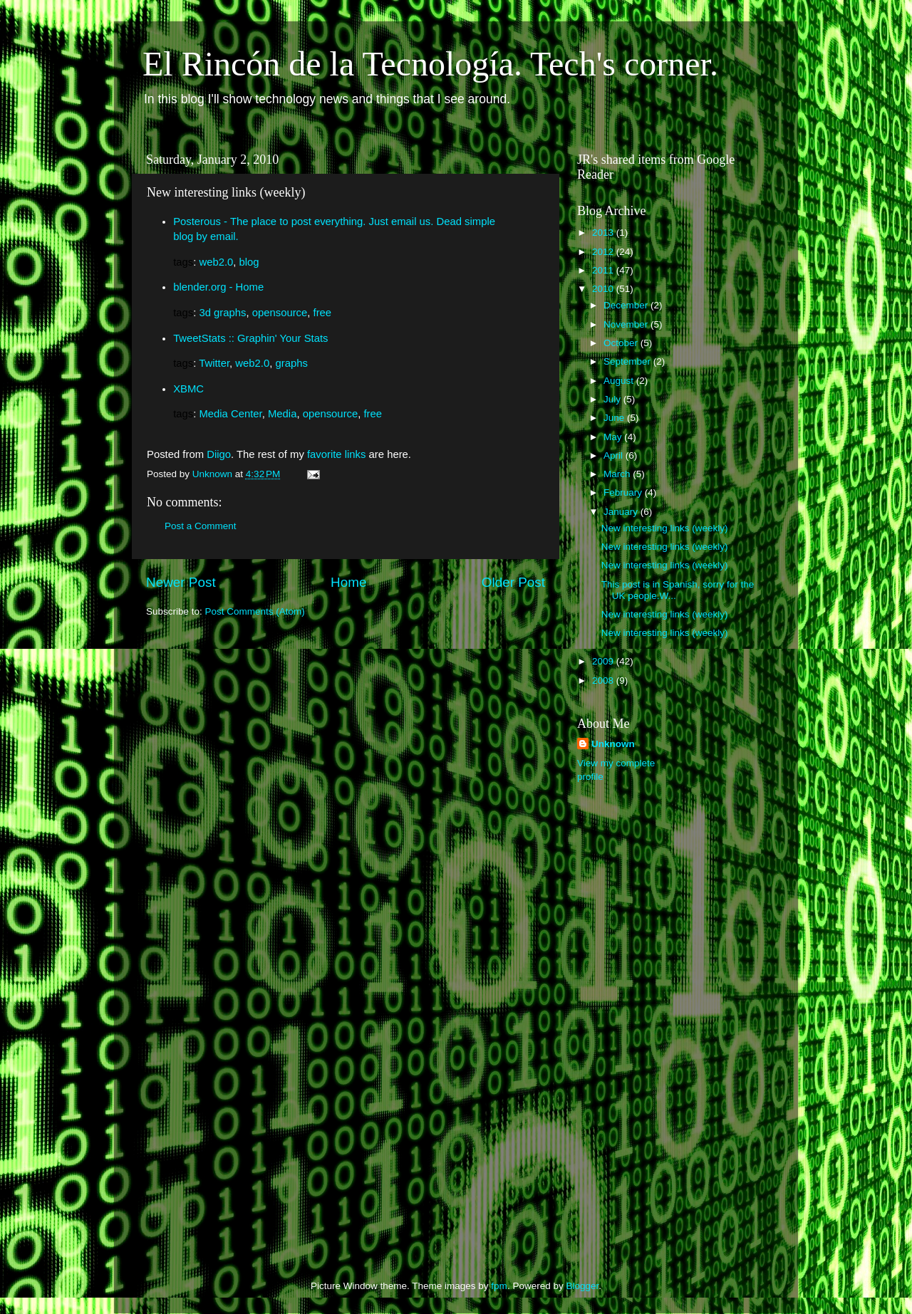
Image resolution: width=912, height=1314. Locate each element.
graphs (291, 363)
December (627, 305)
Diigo (219, 454)
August (619, 380)
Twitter (214, 363)
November (627, 324)
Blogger (582, 1286)
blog (249, 262)
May (613, 437)
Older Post (513, 582)
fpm (499, 1286)
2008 (604, 680)
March (618, 474)
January (622, 511)
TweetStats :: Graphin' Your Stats (250, 338)
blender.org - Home (218, 287)
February (624, 492)
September (628, 361)
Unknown (613, 744)
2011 (604, 270)
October (622, 343)
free (323, 312)
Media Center (230, 413)
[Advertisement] (634, 1019)
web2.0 (216, 262)
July (613, 399)
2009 (604, 661)
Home (348, 582)
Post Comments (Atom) (255, 611)
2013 (604, 232)
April (614, 455)
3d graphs (222, 312)
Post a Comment (201, 526)
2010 (604, 288)
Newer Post (181, 582)
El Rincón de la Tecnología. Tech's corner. (430, 64)
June (615, 417)
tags (183, 262)
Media (282, 413)
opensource (280, 312)
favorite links (336, 454)
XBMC (188, 389)
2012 (604, 251)
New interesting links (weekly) (664, 528)
